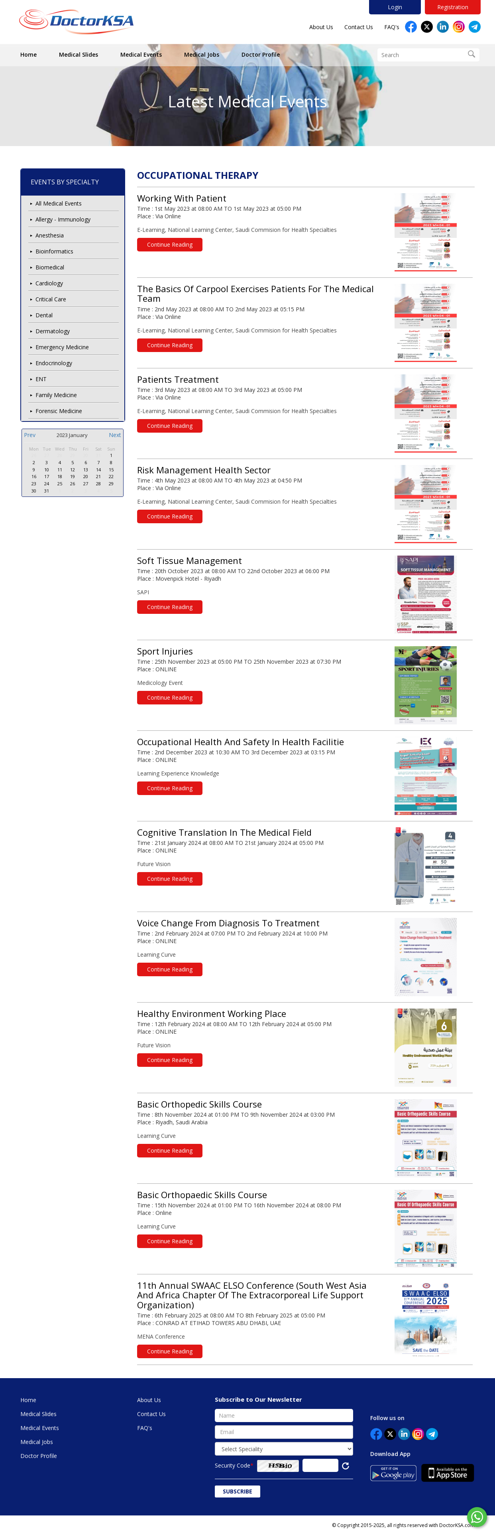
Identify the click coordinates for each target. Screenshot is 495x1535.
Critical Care (50, 299)
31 (98, 455)
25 (59, 484)
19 (72, 476)
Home (28, 54)
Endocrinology (53, 363)
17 (46, 476)
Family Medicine (56, 395)
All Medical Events (58, 203)
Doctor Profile (261, 54)
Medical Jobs (201, 54)
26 (33, 455)
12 (72, 470)
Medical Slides (78, 54)
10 (46, 470)
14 (98, 470)
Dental (44, 315)
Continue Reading (169, 244)
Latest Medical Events (247, 101)
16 (33, 476)
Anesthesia (49, 235)
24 (46, 484)
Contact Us (358, 27)
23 (33, 484)
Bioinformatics (54, 251)
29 (72, 455)
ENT (41, 379)
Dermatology (52, 331)
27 (46, 455)
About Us (321, 27)
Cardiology (49, 283)
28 (59, 455)
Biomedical (49, 267)
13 (85, 470)
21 (98, 476)
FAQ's (391, 27)
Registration (452, 7)
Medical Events (141, 54)
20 (85, 476)
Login (395, 7)
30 (85, 455)
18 (59, 476)
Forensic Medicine (58, 411)
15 (111, 470)
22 (111, 476)
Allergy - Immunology (62, 219)
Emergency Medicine (62, 347)
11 (59, 470)
